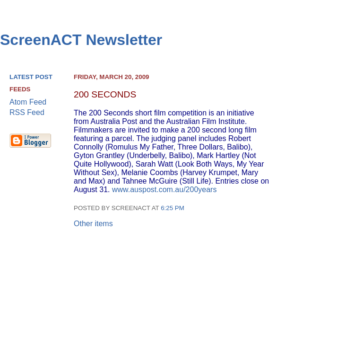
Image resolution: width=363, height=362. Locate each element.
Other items (93, 224)
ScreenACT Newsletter (81, 39)
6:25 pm (172, 208)
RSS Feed (26, 112)
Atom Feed (27, 102)
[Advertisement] (318, 218)
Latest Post (30, 76)
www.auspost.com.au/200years (164, 189)
